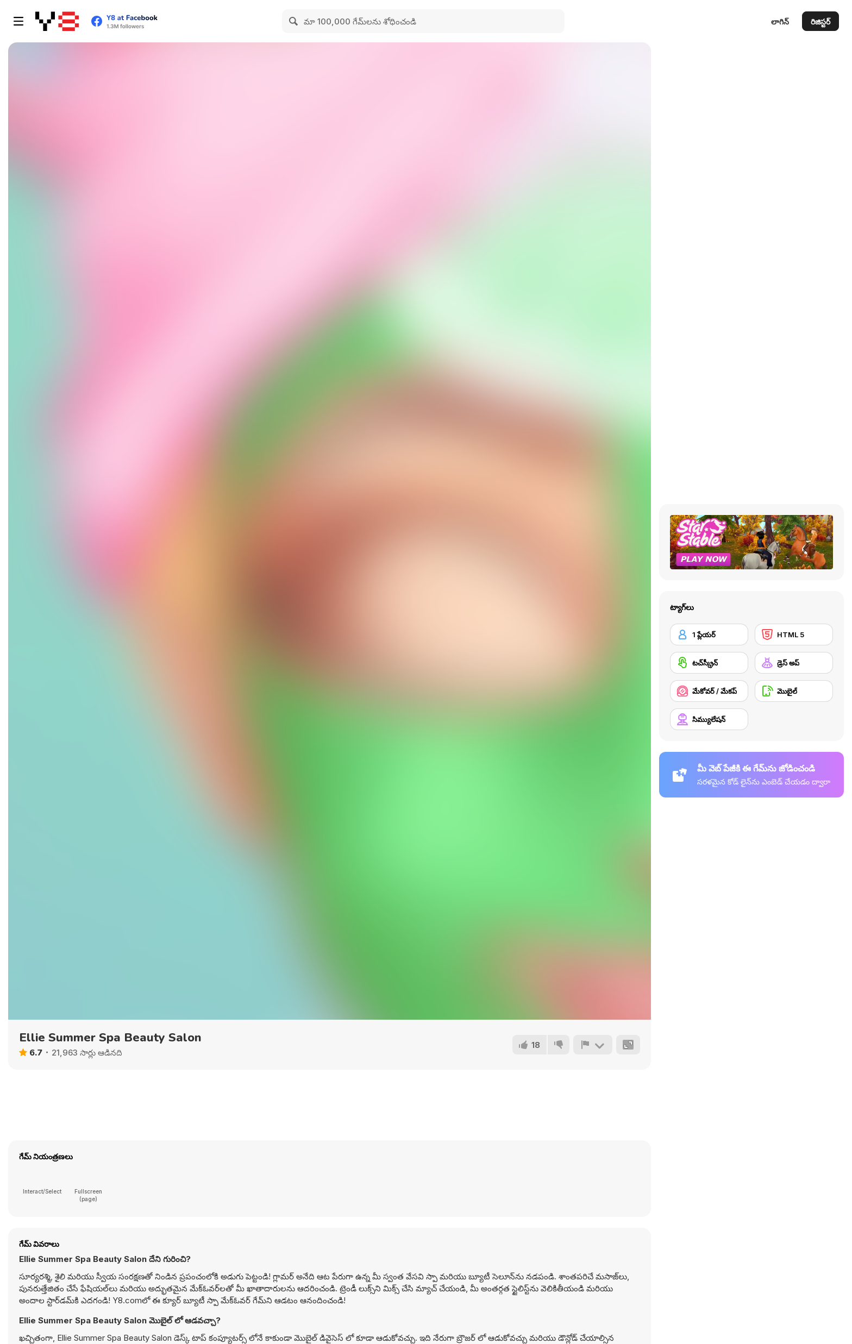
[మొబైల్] (794, 691)
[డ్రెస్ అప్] (794, 663)
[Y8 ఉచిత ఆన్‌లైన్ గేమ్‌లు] (57, 21)
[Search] (294, 21)
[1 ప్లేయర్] (709, 634)
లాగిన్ (780, 21)
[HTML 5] (794, 634)
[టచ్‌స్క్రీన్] (709, 663)
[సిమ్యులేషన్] (709, 719)
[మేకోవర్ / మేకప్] (709, 691)
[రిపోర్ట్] (592, 1044)
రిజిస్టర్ (820, 21)
